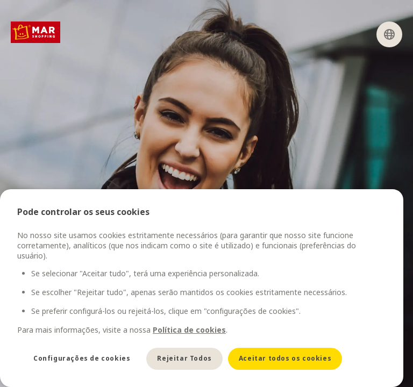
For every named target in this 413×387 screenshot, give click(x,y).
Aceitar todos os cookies (285, 358)
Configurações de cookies (81, 358)
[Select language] (389, 34)
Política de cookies (189, 330)
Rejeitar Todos (184, 358)
